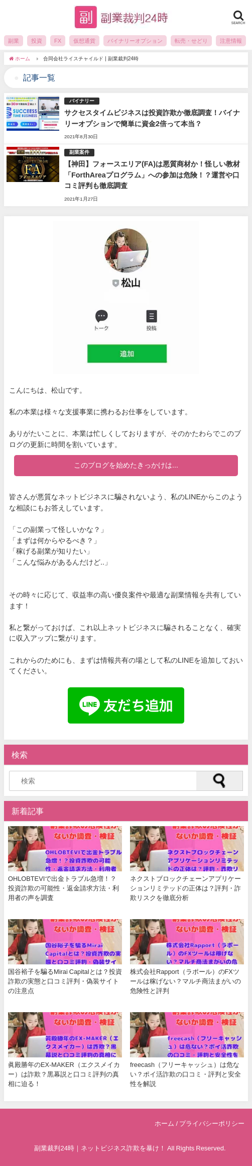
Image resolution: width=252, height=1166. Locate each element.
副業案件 (79, 152)
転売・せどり (191, 41)
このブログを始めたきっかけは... (126, 465)
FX (57, 41)
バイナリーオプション (135, 41)
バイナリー (81, 101)
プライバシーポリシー (211, 1123)
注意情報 (231, 41)
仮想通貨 (84, 41)
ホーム (164, 1123)
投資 (36, 41)
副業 (13, 41)
